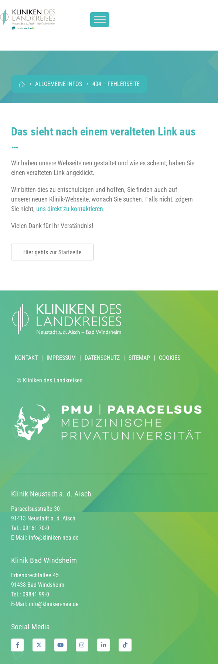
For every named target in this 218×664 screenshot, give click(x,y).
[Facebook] (17, 645)
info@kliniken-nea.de (54, 537)
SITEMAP (139, 357)
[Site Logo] (27, 19)
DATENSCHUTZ (102, 357)
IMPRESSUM (61, 357)
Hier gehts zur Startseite (52, 252)
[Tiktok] (125, 645)
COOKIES (169, 357)
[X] (39, 645)
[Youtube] (60, 645)
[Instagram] (82, 645)
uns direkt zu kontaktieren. (70, 209)
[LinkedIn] (103, 645)
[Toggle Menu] (100, 19)
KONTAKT (26, 357)
